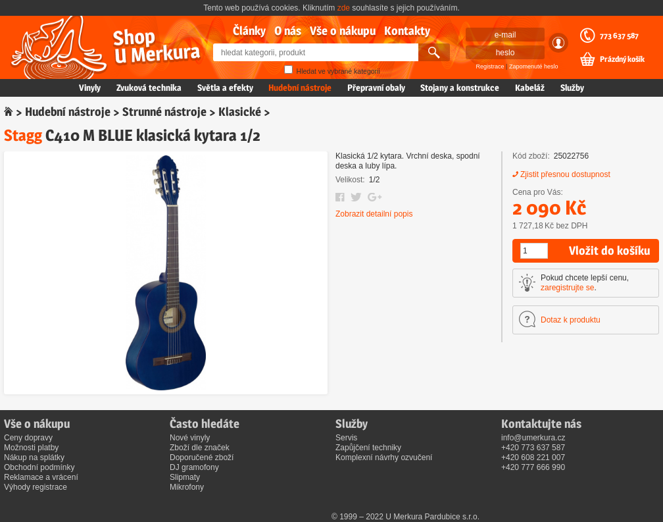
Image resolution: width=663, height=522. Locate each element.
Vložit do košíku (609, 250)
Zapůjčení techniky (368, 447)
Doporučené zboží (201, 457)
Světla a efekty (225, 87)
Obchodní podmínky (39, 467)
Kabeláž (530, 87)
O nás (287, 31)
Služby (572, 87)
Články (249, 31)
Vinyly (90, 87)
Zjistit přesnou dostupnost (565, 174)
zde (343, 8)
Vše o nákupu (343, 31)
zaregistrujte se (567, 287)
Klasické (239, 111)
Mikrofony (187, 487)
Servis (346, 437)
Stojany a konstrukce (459, 87)
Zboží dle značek (200, 447)
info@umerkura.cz (533, 437)
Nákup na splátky (34, 457)
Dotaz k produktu (571, 320)
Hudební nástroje (300, 87)
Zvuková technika (149, 87)
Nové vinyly (190, 437)
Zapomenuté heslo (533, 66)
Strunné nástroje (164, 111)
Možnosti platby (31, 447)
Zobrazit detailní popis (373, 214)
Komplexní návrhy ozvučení (383, 457)
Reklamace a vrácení (41, 477)
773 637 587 (619, 35)
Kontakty (407, 31)
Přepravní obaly (376, 87)
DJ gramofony (194, 467)
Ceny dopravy (28, 437)
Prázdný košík (622, 59)
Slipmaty (185, 477)
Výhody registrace (35, 487)
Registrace (490, 66)
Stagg (23, 135)
